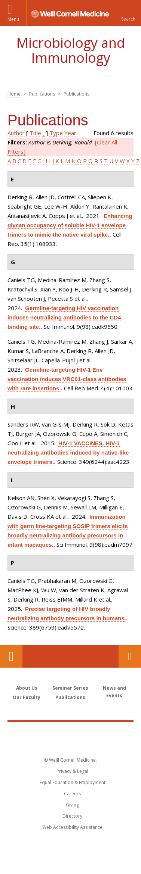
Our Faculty (26, 697)
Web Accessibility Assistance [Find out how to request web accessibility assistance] (72, 827)
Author (16, 133)
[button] (128, 13)
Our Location (11, 656)
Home (14, 94)
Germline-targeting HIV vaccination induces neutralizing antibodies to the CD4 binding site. (64, 317)
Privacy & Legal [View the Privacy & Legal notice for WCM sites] (72, 771)
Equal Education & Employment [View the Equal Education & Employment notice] (72, 782)
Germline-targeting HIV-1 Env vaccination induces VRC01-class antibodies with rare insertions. (66, 378)
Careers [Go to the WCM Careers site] (72, 793)
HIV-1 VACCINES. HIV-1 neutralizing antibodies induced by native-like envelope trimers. (68, 452)
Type (56, 133)
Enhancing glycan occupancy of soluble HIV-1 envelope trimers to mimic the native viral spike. (69, 225)
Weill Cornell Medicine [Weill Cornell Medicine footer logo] (70, 732)
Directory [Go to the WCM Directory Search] (72, 816)
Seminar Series (70, 688)
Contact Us (130, 656)
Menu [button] (13, 19)
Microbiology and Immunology (70, 50)
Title (35, 133)
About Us (26, 688)
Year (70, 133)
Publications (70, 697)
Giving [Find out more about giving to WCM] (72, 805)
